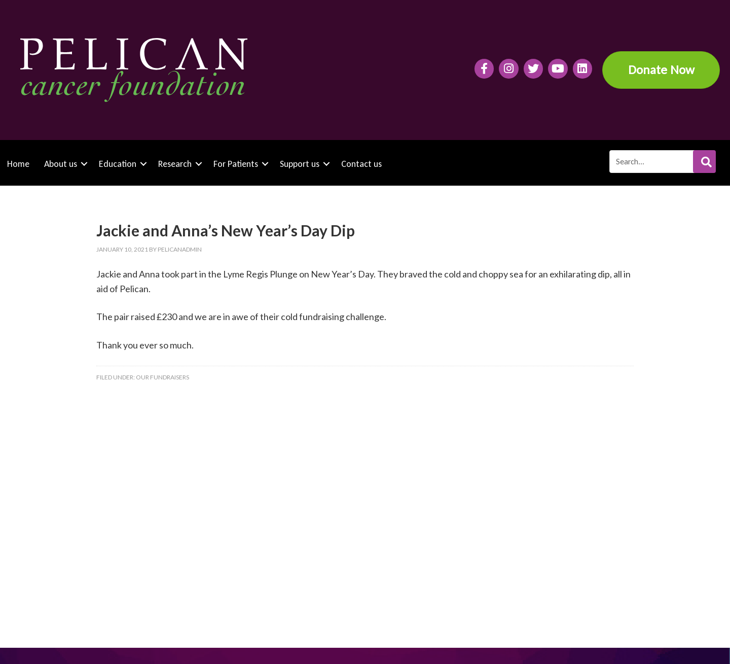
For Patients (235, 163)
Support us (299, 163)
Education (117, 163)
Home (18, 163)
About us (60, 163)
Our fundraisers (162, 377)
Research (175, 163)
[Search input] (662, 161)
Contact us (361, 163)
